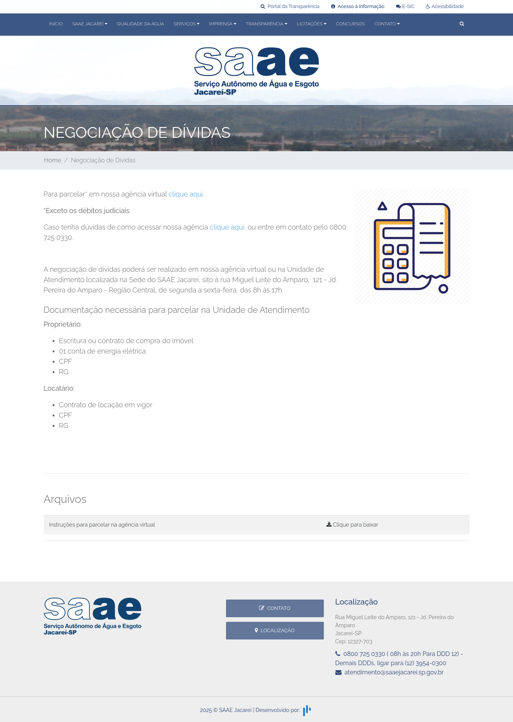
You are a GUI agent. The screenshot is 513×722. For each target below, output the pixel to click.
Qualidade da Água (140, 23)
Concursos (350, 23)
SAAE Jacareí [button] (90, 23)
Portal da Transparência (290, 6)
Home (52, 160)
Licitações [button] (312, 23)
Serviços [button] (187, 23)
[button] (462, 24)
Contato (274, 608)
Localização (274, 630)
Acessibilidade (445, 6)
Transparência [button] (266, 23)
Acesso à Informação (357, 6)
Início (56, 23)
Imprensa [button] (222, 23)
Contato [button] (387, 23)
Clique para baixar (352, 524)
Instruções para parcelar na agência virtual (102, 524)
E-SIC (405, 6)
